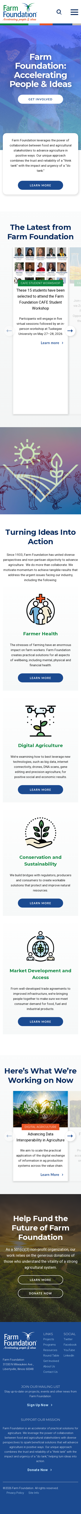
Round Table (51, 1355)
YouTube (69, 1350)
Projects (48, 1339)
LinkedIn (69, 1355)
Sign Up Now (40, 1405)
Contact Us (50, 1372)
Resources (50, 1350)
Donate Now (40, 1293)
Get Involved (40, 99)
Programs (49, 1344)
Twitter (68, 1339)
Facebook (70, 1344)
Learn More (40, 185)
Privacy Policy (15, 1492)
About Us (49, 1366)
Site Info (33, 1492)
